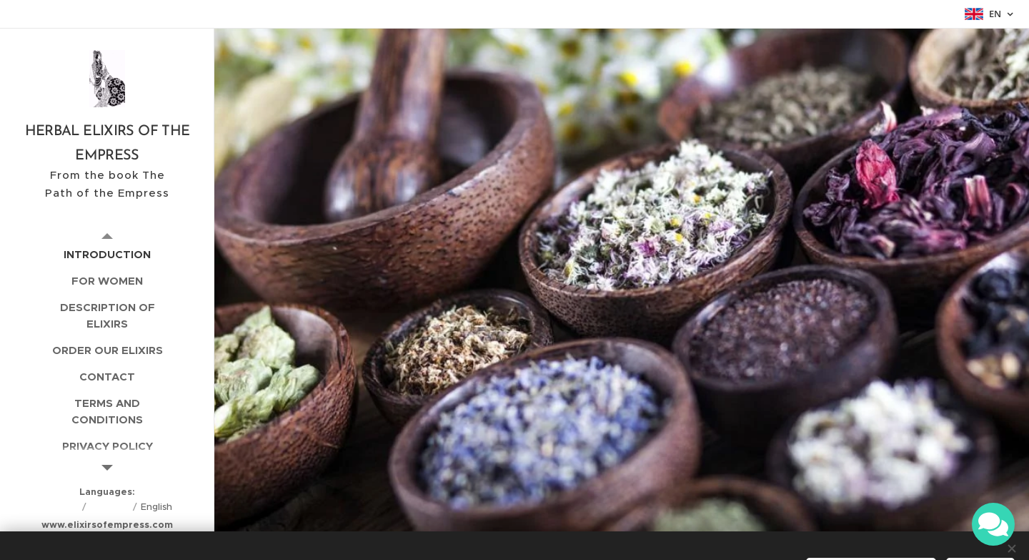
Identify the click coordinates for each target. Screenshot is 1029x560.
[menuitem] (107, 254)
